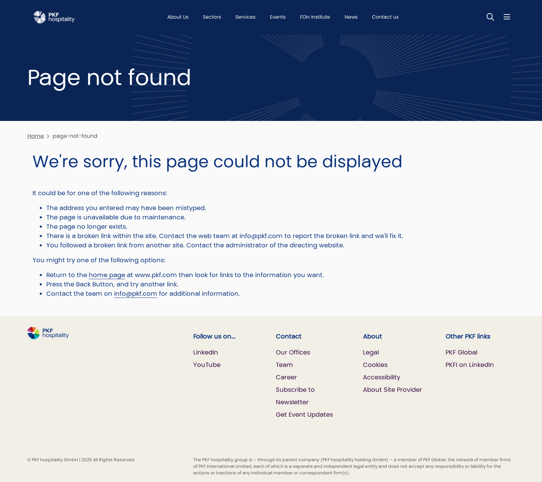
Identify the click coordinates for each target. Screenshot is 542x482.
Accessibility (381, 377)
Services (245, 16)
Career (286, 377)
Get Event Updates (304, 414)
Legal (371, 352)
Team (284, 364)
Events (278, 16)
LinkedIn (205, 352)
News (351, 16)
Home (35, 136)
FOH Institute (315, 16)
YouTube (207, 364)
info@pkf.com (135, 293)
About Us (177, 16)
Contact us (385, 16)
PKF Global (461, 352)
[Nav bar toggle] (507, 17)
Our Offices (293, 352)
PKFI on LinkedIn (470, 364)
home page (107, 275)
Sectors (212, 16)
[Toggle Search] (490, 17)
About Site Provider (392, 389)
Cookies (375, 364)
